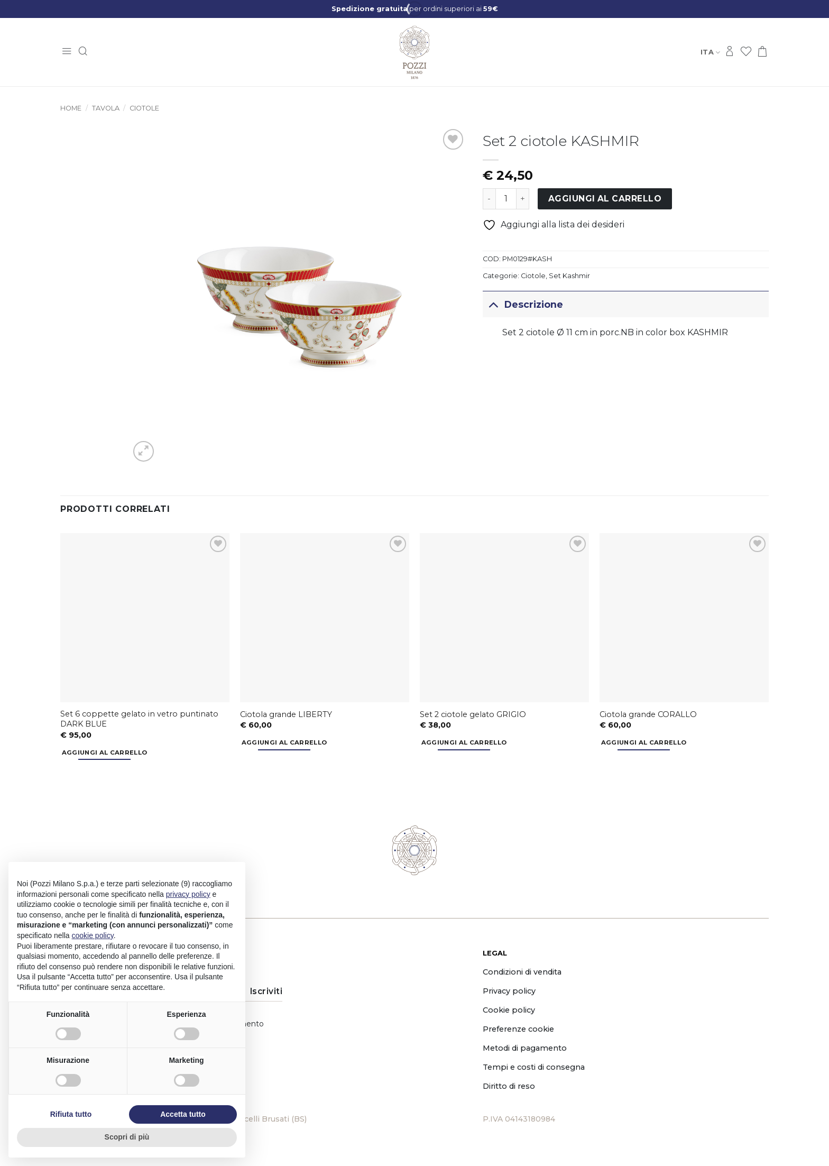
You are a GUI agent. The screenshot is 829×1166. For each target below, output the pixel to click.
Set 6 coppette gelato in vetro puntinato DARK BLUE (139, 719)
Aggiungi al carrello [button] (105, 752)
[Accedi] (729, 52)
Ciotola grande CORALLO (648, 714)
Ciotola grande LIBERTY (286, 714)
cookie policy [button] (93, 935)
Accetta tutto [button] (183, 1114)
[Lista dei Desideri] (746, 52)
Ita (710, 52)
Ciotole (144, 108)
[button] (66, 52)
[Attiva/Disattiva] (493, 304)
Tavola (105, 108)
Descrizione (523, 304)
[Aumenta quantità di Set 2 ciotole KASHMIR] (523, 198)
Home (70, 108)
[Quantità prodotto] (506, 198)
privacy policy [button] (188, 894)
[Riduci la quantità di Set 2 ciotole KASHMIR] (489, 198)
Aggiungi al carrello (604, 199)
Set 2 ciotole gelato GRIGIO (473, 714)
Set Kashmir (569, 276)
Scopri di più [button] (127, 1137)
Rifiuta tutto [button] (71, 1114)
